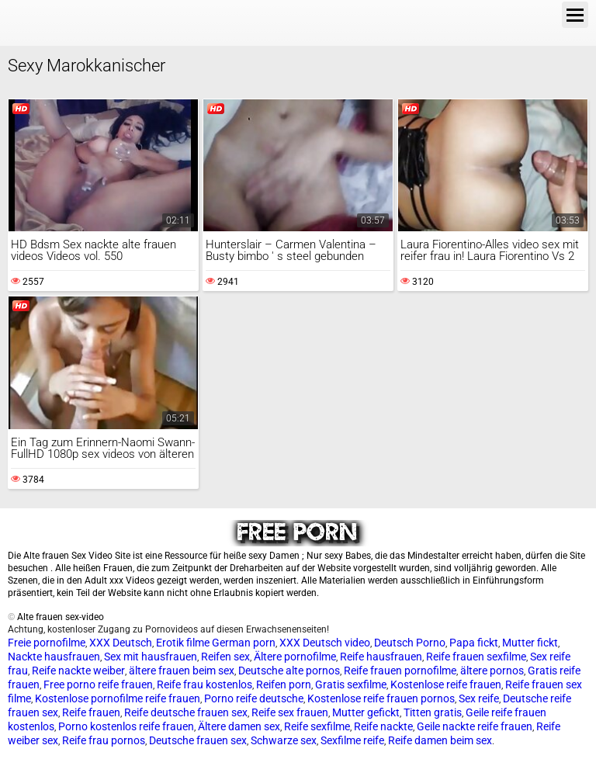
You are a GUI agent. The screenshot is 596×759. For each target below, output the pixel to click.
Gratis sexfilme (350, 684)
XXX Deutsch (120, 642)
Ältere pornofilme (295, 656)
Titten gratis (433, 712)
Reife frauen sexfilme (476, 656)
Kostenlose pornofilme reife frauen (117, 698)
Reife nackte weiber (78, 670)
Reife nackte (383, 726)
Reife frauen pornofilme (400, 670)
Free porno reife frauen (98, 684)
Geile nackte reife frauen (474, 726)
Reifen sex (225, 656)
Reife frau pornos (103, 740)
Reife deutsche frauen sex (186, 712)
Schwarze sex (284, 740)
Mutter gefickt (366, 712)
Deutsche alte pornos (289, 670)
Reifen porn (283, 684)
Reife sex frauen (289, 712)
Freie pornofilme (46, 642)
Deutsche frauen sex (198, 740)
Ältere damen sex (239, 726)
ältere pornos (492, 670)
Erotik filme (183, 642)
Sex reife (479, 698)
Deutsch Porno (409, 642)
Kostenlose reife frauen (445, 684)
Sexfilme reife (352, 740)
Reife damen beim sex (440, 740)
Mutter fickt (530, 642)
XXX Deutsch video (324, 642)
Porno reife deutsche (253, 698)
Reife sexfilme (317, 726)
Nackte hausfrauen (54, 656)
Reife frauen (91, 712)
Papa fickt (473, 642)
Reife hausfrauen (381, 656)
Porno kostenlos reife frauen (126, 726)
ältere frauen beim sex (181, 670)
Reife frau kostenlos (204, 684)
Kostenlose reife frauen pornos (381, 698)
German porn (243, 642)
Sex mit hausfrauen (150, 656)
